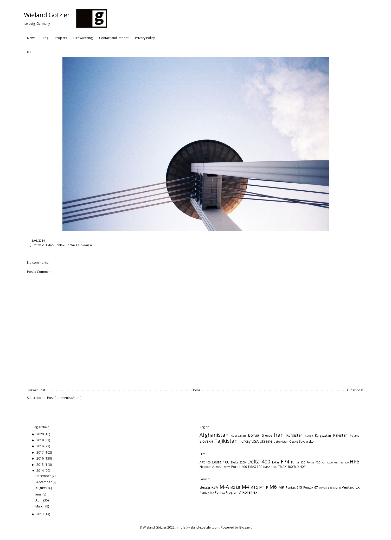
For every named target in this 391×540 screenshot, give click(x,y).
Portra (226, 467)
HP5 (355, 461)
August (40, 488)
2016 (40, 458)
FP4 (285, 461)
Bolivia (253, 435)
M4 (245, 486)
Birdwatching (83, 38)
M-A (224, 486)
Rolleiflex (250, 492)
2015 (40, 464)
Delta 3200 (238, 462)
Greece (266, 435)
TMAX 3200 (270, 467)
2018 (40, 446)
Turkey (245, 441)
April (39, 500)
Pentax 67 (310, 487)
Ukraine (266, 441)
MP (281, 487)
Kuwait (309, 435)
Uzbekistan (281, 441)
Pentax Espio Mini (330, 487)
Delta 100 (220, 462)
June (38, 494)
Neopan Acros (210, 466)
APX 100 (205, 462)
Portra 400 (239, 466)
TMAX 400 (285, 466)
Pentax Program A (228, 492)
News (31, 38)
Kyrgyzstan (323, 435)
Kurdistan (294, 435)
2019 (40, 440)
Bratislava (38, 245)
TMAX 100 (255, 466)
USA (255, 441)
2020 (40, 434)
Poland (355, 435)
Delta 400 (258, 461)
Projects (61, 38)
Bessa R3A (209, 487)
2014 (40, 470)
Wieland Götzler (47, 14)
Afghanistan (214, 434)
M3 (238, 487)
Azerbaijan (238, 435)
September (44, 482)
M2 (232, 487)
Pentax (59, 245)
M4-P (263, 487)
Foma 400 (313, 462)
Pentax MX (207, 492)
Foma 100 (298, 462)
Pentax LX (72, 245)
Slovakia (86, 245)
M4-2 (254, 487)
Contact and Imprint (114, 38)
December (43, 476)
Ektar (49, 245)
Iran (279, 434)
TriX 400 (299, 466)
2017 (40, 452)
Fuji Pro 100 (341, 462)
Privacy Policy (145, 38)
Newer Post (36, 390)
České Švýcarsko (301, 441)
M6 (273, 486)
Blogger (245, 527)
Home (196, 390)
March (40, 506)
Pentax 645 (294, 487)
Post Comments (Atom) (64, 397)
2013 (40, 514)
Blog (45, 38)
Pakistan (340, 435)
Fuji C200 (327, 462)
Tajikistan (226, 440)
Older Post (355, 390)
